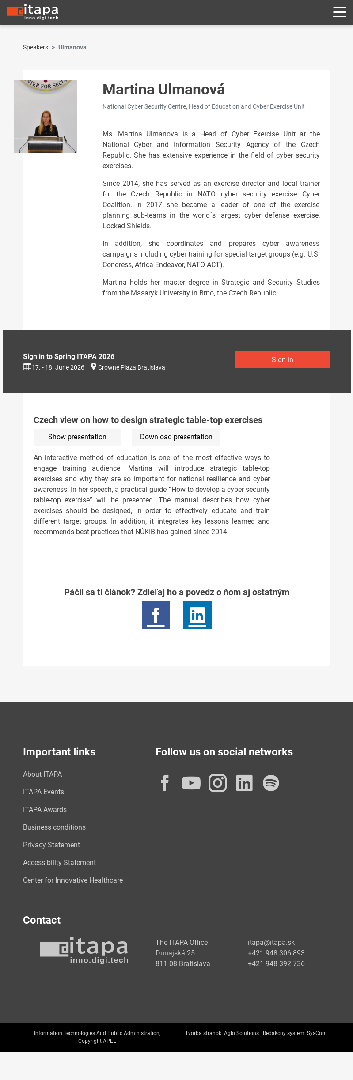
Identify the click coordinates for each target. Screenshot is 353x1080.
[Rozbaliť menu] (339, 12)
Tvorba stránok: (204, 1033)
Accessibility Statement (59, 862)
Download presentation (176, 437)
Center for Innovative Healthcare (73, 880)
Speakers (35, 47)
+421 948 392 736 (276, 963)
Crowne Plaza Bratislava (131, 367)
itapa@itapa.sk (271, 942)
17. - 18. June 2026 (53, 367)
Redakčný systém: (284, 1033)
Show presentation (77, 437)
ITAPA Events (43, 792)
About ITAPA (42, 774)
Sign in (282, 359)
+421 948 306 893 (276, 953)
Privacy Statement (51, 845)
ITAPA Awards (45, 809)
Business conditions (54, 827)
